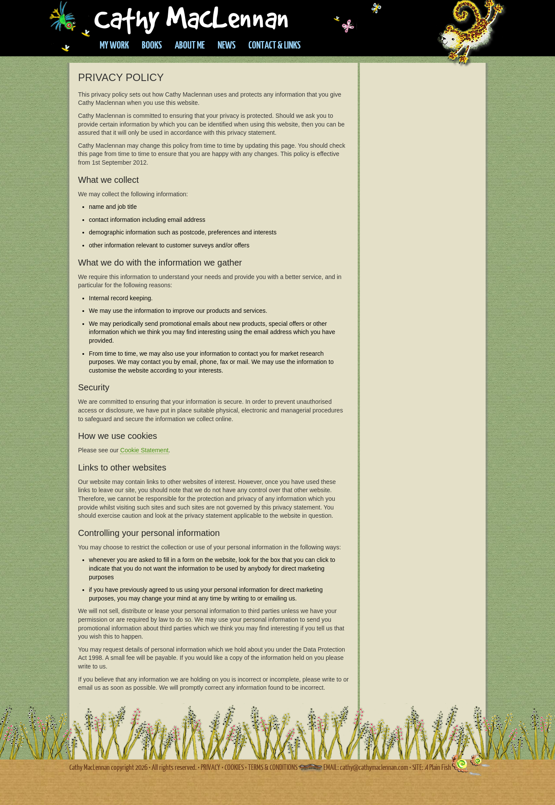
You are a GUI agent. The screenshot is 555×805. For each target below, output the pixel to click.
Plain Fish (437, 767)
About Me (190, 45)
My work (114, 45)
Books (152, 45)
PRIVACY (210, 767)
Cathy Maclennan (237, 17)
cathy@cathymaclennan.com (374, 767)
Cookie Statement (144, 450)
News (226, 45)
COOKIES (234, 767)
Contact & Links (274, 45)
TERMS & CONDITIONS (272, 767)
